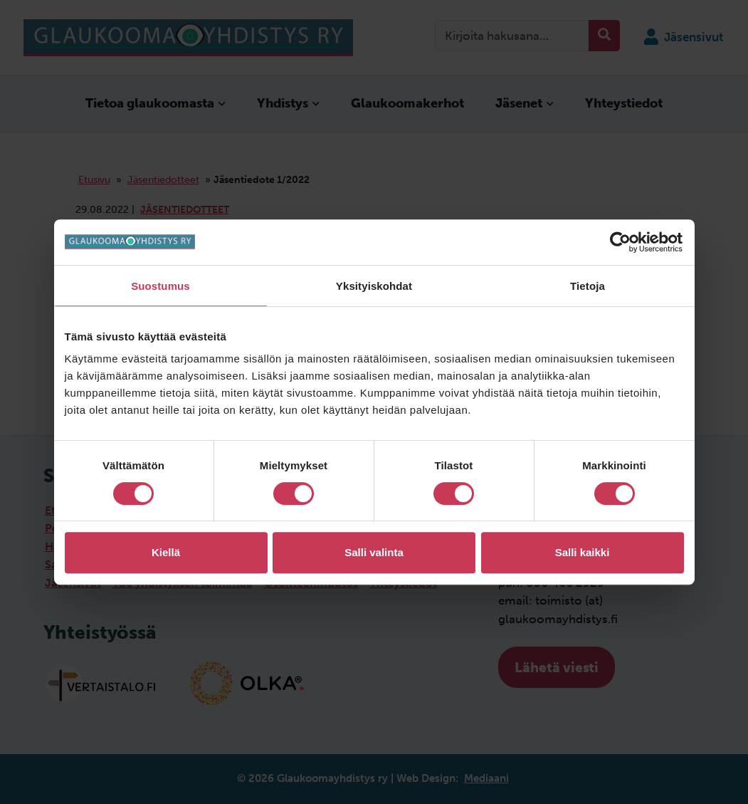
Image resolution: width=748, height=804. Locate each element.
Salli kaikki (582, 552)
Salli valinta (374, 552)
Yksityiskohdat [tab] (374, 286)
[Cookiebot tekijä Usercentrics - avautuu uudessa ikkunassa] (621, 242)
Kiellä (166, 552)
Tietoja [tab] (587, 286)
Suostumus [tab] (160, 286)
